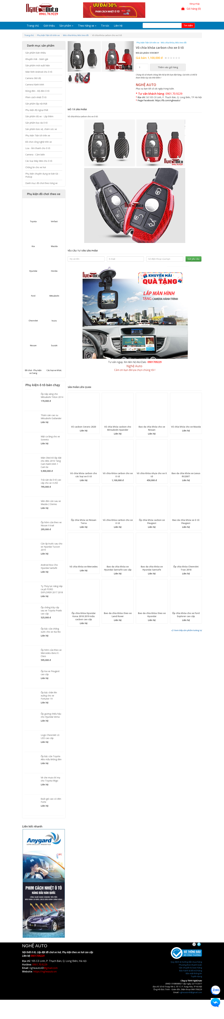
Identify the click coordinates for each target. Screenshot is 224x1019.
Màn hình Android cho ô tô (38, 71)
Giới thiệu (49, 25)
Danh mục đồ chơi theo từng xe (41, 183)
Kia (33, 246)
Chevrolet (33, 320)
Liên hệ (118, 25)
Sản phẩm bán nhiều (35, 52)
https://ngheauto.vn (45, 971)
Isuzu (54, 320)
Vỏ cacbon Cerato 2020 (83, 426)
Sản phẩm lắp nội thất (36, 103)
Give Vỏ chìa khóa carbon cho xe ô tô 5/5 (179, 58)
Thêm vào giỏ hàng (168, 67)
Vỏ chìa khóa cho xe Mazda (186, 426)
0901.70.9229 (174, 93)
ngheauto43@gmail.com (190, 992)
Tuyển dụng (196, 976)
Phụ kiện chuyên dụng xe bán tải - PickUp (42, 175)
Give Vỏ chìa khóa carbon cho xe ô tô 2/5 (171, 58)
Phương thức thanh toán (190, 964)
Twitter (201, 944)
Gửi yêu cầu (193, 258)
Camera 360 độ (33, 78)
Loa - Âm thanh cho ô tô (37, 148)
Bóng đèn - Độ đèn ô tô (37, 90)
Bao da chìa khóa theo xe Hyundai (152, 615)
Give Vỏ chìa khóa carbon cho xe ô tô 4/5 (176, 58)
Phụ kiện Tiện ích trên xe (48, 35)
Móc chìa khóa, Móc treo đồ (76, 35)
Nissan (33, 345)
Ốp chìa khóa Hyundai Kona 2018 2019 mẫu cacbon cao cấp (84, 616)
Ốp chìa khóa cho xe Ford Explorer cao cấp (186, 615)
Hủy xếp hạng (166, 58)
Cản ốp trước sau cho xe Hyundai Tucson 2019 (51, 546)
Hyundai (33, 270)
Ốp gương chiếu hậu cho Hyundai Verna (51, 715)
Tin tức (105, 25)
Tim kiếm (188, 25)
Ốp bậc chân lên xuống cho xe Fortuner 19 (49, 695)
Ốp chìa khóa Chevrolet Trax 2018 (186, 568)
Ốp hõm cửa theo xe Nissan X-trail (51, 524)
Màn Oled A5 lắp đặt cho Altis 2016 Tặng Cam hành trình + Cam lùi (51, 462)
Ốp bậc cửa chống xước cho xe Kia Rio (51, 630)
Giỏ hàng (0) (191, 8)
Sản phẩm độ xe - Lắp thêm (39, 116)
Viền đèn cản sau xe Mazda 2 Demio (51, 503)
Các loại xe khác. (54, 370)
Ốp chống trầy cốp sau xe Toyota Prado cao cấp (51, 610)
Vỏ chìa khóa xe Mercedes (84, 566)
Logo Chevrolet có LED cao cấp (50, 737)
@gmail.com (51, 968)
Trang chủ (33, 25)
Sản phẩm (66, 25)
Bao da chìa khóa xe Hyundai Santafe (152, 568)
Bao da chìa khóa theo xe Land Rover (118, 615)
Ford (33, 295)
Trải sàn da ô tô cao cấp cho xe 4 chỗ (51, 481)
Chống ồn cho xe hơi (35, 167)
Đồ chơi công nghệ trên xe (38, 141)
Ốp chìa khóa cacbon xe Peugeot (152, 522)
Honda (54, 270)
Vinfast (54, 221)
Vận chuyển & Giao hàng (190, 967)
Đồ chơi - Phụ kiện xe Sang (33, 372)
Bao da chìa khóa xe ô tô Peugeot (185, 522)
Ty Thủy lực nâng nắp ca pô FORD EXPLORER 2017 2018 (52, 589)
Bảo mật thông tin (194, 973)
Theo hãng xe (87, 25)
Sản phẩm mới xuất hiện (37, 65)
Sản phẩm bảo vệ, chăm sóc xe (41, 129)
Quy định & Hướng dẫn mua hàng (186, 961)
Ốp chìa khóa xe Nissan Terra (83, 522)
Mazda (54, 246)
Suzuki (54, 345)
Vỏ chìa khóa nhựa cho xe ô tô (152, 475)
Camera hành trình (34, 84)
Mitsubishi (54, 295)
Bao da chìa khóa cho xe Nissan (152, 428)
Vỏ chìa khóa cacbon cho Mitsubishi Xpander (117, 428)
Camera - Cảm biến (35, 154)
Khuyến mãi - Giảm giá (36, 59)
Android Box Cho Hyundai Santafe (49, 566)
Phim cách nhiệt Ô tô (36, 97)
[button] (73, 56)
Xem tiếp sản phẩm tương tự (187, 630)
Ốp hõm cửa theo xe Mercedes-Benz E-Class (51, 653)
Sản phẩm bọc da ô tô (36, 122)
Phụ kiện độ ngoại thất (36, 110)
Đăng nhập (195, 3)
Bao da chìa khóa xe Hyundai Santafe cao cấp (117, 568)
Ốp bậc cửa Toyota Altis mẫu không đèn (51, 758)
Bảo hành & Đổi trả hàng (190, 970)
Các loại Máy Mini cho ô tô (38, 160)
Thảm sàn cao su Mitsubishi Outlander (51, 417)
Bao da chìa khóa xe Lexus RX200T (186, 475)
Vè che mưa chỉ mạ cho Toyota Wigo (50, 779)
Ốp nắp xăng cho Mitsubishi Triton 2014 (52, 395)
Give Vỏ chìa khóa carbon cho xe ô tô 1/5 (168, 58)
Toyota (33, 221)
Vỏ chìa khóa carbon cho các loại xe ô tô (83, 475)
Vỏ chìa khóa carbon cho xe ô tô (118, 475)
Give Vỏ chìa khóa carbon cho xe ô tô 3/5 (174, 58)
